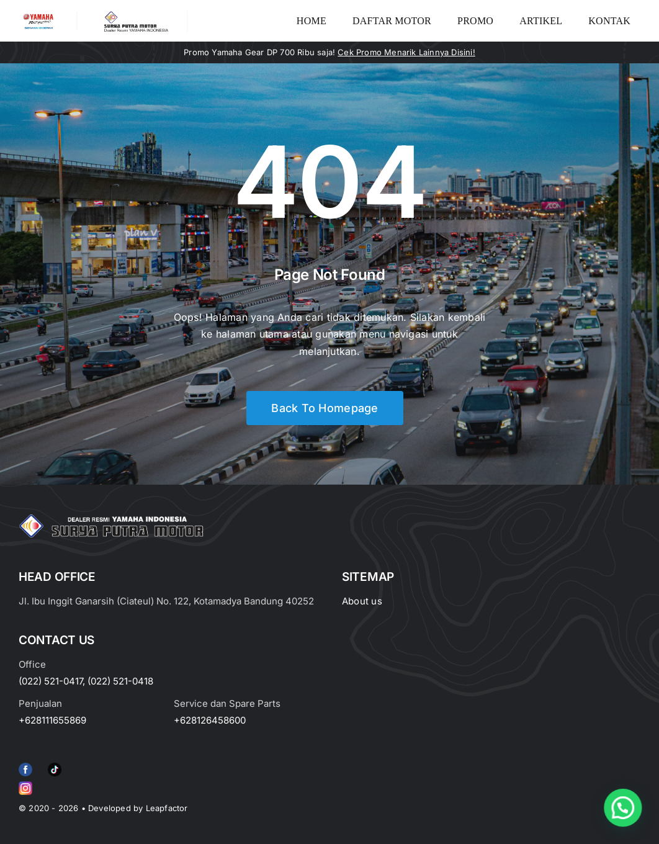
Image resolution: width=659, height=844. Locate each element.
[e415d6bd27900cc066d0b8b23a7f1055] (54, 765)
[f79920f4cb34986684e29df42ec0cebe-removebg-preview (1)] (25, 765)
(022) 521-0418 (120, 681)
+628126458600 (210, 720)
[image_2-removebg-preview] (38, 16)
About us (362, 601)
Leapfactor (167, 808)
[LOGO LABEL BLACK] (135, 15)
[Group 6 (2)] (25, 784)
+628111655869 (52, 720)
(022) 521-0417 (51, 681)
